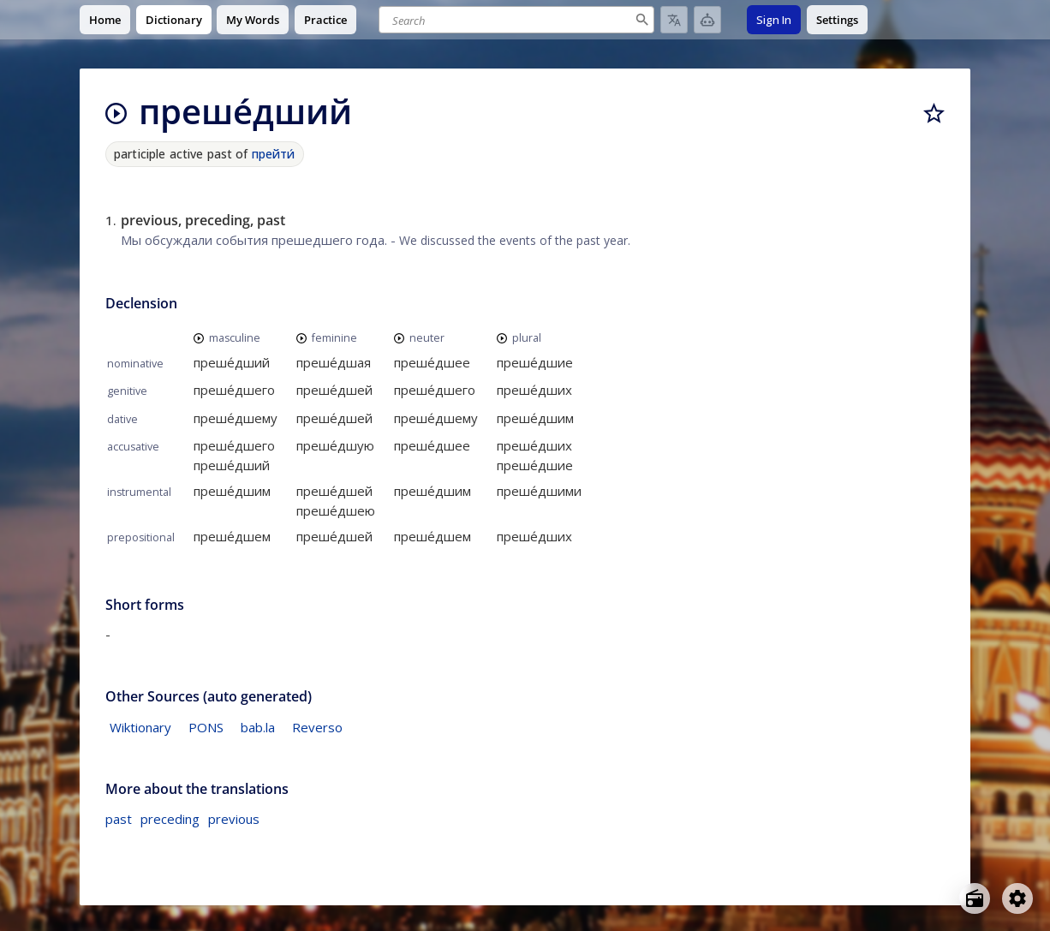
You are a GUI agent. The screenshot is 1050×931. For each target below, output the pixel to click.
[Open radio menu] (974, 898)
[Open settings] (1017, 898)
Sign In (773, 19)
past (118, 818)
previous (234, 818)
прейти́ (273, 154)
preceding (170, 818)
